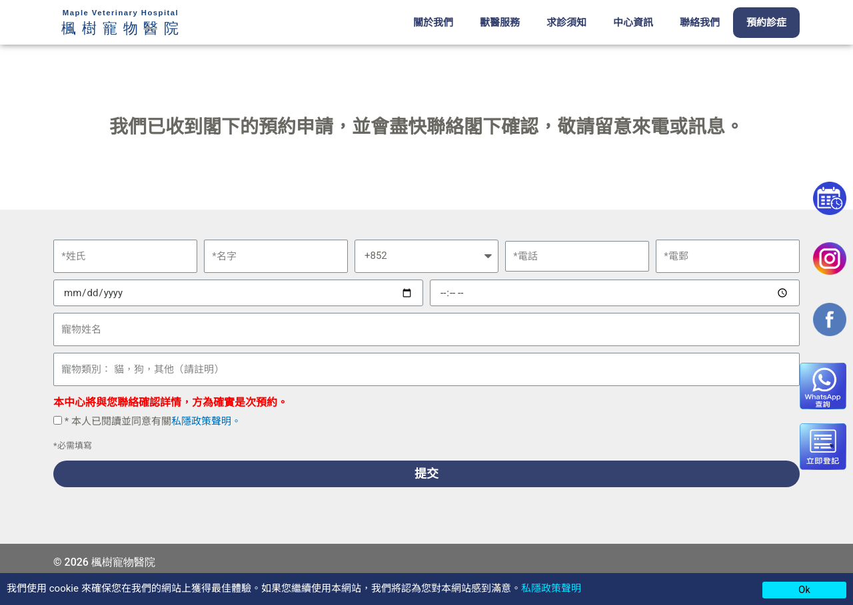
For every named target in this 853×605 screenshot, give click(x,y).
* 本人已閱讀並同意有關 (153, 421)
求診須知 (566, 23)
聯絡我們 (700, 23)
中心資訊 (633, 23)
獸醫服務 (500, 23)
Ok (804, 590)
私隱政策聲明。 (206, 421)
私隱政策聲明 (551, 588)
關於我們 (433, 23)
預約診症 (766, 23)
